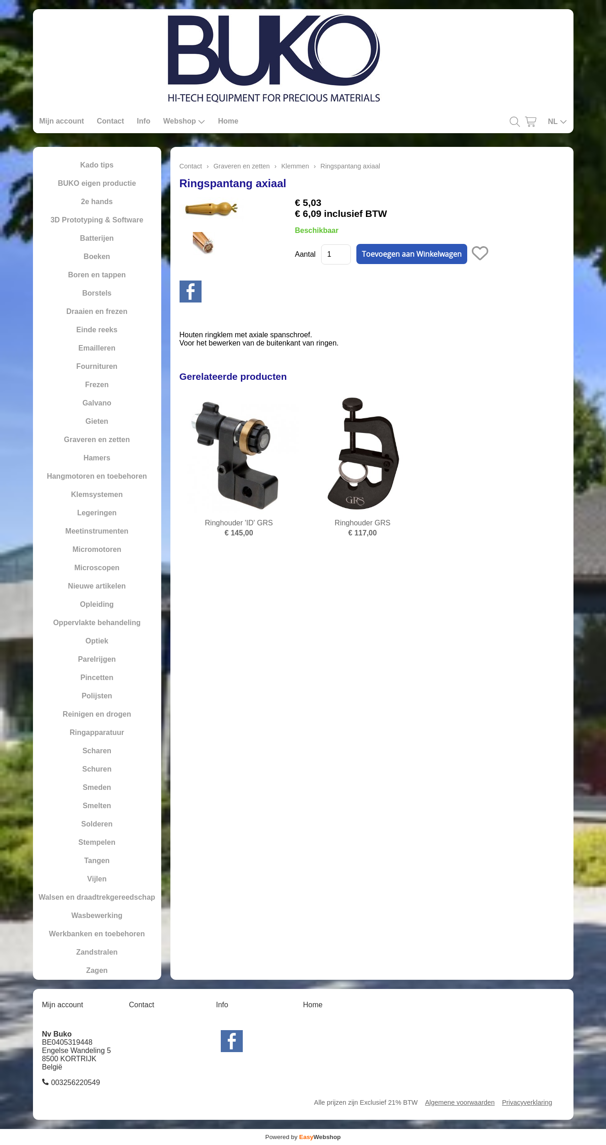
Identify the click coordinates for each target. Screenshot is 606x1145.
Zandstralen (97, 952)
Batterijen (97, 238)
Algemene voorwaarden (460, 1102)
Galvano (96, 403)
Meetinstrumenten (97, 531)
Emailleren (96, 348)
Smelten (96, 806)
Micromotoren (96, 549)
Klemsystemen (97, 494)
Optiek (97, 641)
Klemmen (295, 166)
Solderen (96, 824)
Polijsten (97, 696)
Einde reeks (97, 330)
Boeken (97, 256)
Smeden (96, 787)
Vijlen (96, 879)
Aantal (305, 254)
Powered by (303, 1137)
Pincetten (96, 677)
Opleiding (97, 604)
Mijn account (61, 121)
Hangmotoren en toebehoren (97, 476)
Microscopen (97, 568)
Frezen (97, 385)
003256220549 (75, 1082)
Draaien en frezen (96, 311)
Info (143, 121)
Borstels (96, 293)
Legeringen (96, 513)
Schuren (96, 769)
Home (228, 121)
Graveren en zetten (97, 439)
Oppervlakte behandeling (97, 623)
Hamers (96, 458)
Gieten (97, 421)
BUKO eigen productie (97, 183)
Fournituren (97, 366)
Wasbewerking (96, 915)
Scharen (96, 751)
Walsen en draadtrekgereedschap (96, 897)
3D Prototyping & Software (96, 220)
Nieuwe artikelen (97, 586)
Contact (110, 121)
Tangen (97, 860)
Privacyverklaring (527, 1102)
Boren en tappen (97, 275)
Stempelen (96, 842)
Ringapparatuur (97, 732)
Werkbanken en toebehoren (97, 934)
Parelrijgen (97, 659)
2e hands (97, 201)
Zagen (97, 970)
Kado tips (97, 165)
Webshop (184, 121)
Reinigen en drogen (97, 714)
